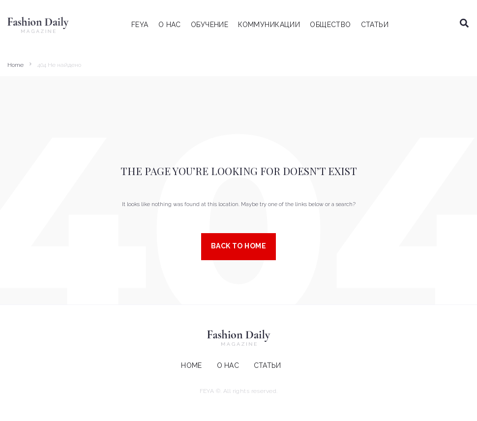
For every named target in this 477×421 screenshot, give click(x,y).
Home (15, 64)
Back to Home (238, 246)
